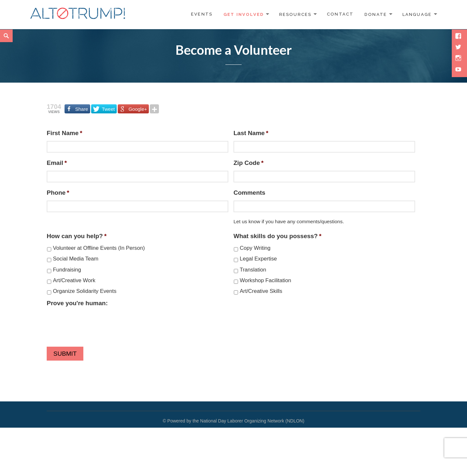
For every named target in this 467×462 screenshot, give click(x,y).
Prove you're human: (77, 303)
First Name (64, 133)
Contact (340, 14)
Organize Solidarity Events (84, 291)
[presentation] (96, 323)
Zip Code (249, 162)
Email (57, 162)
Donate (376, 14)
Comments (249, 192)
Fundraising (67, 270)
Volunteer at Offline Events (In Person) (99, 248)
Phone (58, 192)
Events (201, 14)
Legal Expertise (258, 259)
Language (417, 14)
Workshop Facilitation (265, 280)
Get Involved (243, 14)
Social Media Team (75, 259)
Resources (295, 14)
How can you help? (77, 236)
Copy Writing (255, 248)
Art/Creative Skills (261, 291)
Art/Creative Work (74, 280)
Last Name (251, 133)
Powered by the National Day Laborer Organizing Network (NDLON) (236, 420)
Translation (253, 270)
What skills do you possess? (277, 236)
